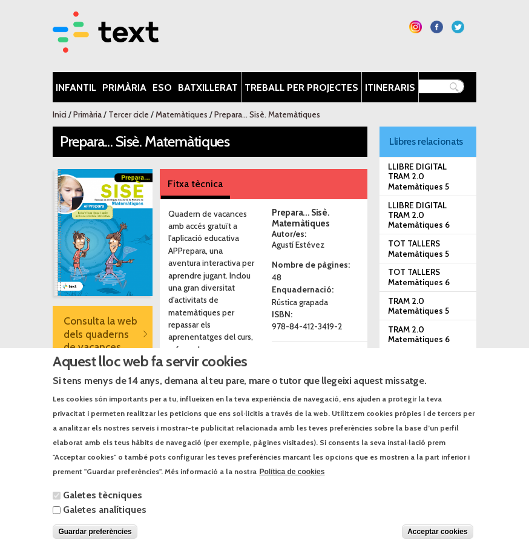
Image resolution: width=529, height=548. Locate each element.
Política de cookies (291, 484)
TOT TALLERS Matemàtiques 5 (418, 248)
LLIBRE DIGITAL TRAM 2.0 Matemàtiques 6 (419, 215)
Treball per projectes (301, 87)
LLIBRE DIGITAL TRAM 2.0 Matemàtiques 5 (418, 176)
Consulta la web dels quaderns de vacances (100, 333)
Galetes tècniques (102, 507)
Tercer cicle (128, 114)
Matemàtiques (182, 114)
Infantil (76, 87)
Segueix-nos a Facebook (436, 27)
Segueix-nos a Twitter (458, 27)
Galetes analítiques (104, 522)
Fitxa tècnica (195, 184)
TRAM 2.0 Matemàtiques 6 (419, 334)
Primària (124, 87)
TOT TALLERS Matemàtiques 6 (419, 276)
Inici (60, 114)
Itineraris (390, 87)
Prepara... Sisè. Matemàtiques (267, 114)
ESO (162, 87)
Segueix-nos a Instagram (415, 27)
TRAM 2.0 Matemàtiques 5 (418, 305)
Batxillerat (208, 87)
